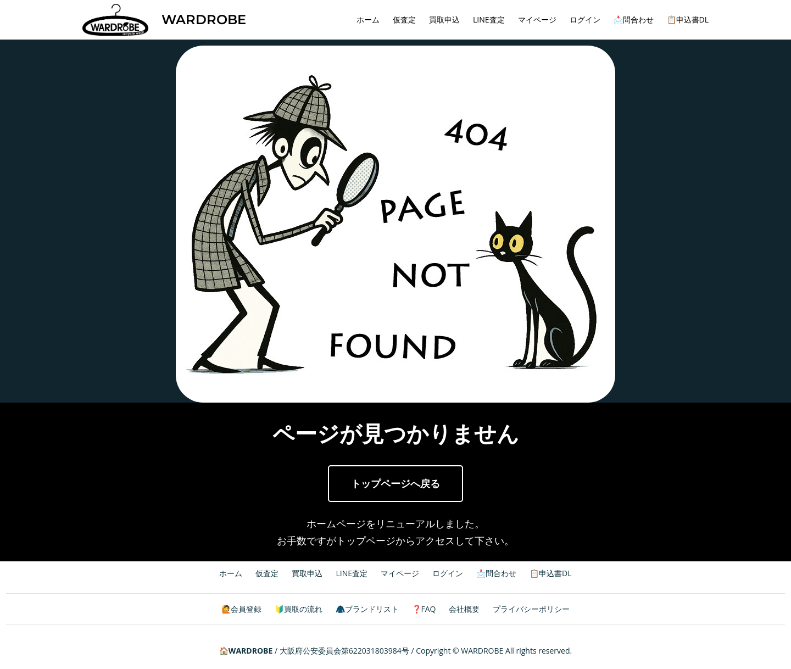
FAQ (428, 609)
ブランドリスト (372, 609)
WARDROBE (203, 19)
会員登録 (246, 609)
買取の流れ (303, 609)
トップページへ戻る (395, 483)
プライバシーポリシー (531, 609)
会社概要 (464, 609)
